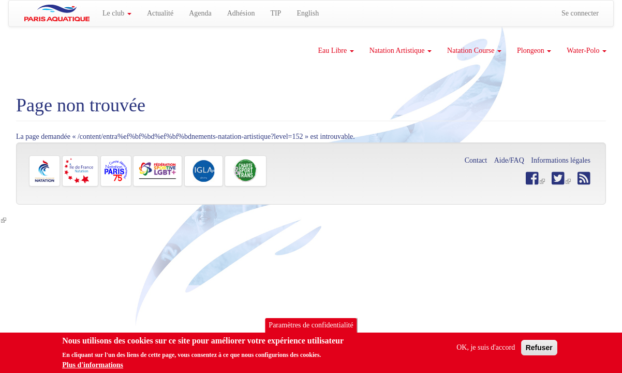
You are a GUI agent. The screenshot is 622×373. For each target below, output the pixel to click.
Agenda (200, 13)
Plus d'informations (92, 366)
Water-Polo (586, 50)
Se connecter (580, 13)
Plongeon (534, 50)
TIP (275, 13)
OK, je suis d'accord (485, 349)
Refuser (539, 349)
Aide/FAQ (509, 160)
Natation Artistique (400, 50)
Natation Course (474, 50)
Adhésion (241, 13)
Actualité (160, 13)
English (308, 13)
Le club (116, 13)
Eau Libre (336, 50)
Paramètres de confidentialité (311, 327)
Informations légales (560, 160)
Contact (476, 160)
